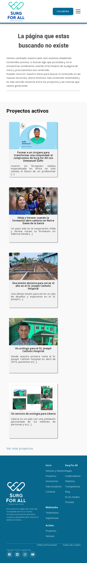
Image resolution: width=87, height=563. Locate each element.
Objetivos (70, 481)
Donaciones (52, 481)
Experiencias (52, 518)
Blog (67, 491)
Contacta (50, 491)
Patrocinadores (54, 486)
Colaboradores (73, 475)
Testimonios (52, 512)
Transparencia (72, 486)
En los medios (72, 497)
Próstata (69, 502)
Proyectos (51, 475)
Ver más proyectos (19, 448)
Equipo (68, 470)
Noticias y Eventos (55, 470)
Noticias (50, 536)
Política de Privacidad (47, 545)
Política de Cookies (72, 545)
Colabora (63, 11)
